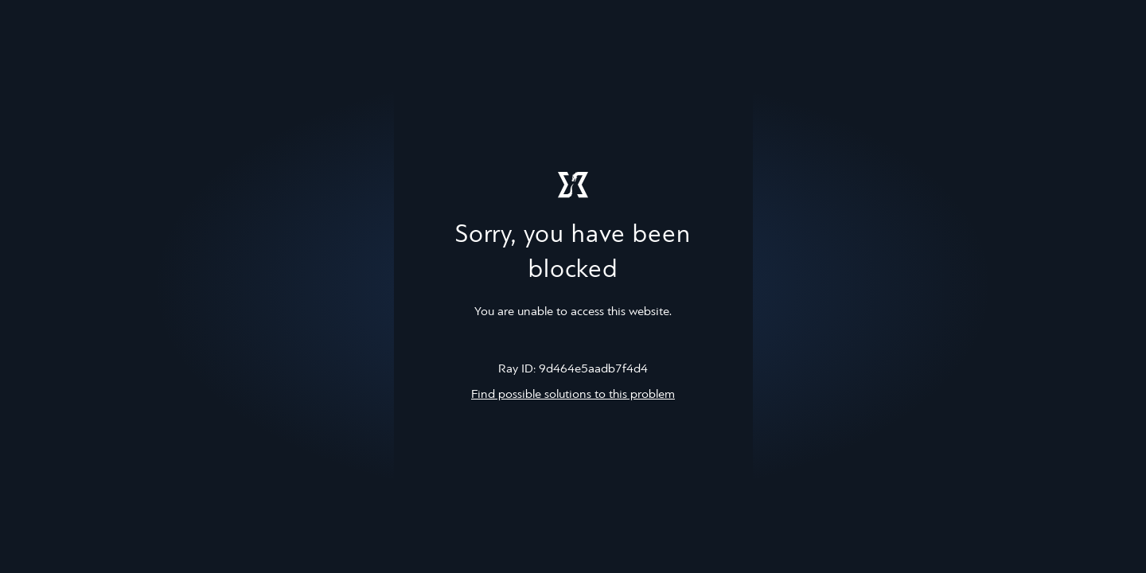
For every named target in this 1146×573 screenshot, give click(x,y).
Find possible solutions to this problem (573, 394)
